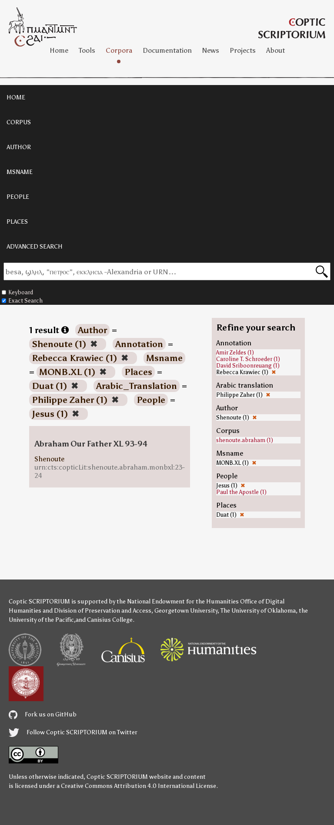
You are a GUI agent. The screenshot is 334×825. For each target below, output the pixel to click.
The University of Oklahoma (258, 610)
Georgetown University (185, 610)
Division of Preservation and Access (102, 610)
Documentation (167, 50)
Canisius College (110, 620)
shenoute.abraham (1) (244, 440)
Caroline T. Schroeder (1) (248, 359)
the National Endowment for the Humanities (178, 601)
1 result (49, 330)
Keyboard (17, 292)
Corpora (119, 50)
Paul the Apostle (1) (241, 492)
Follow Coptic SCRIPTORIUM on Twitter (73, 732)
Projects (243, 50)
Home (59, 50)
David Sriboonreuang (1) (248, 365)
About (275, 50)
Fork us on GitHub (43, 714)
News (210, 50)
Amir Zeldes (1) (235, 352)
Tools (87, 50)
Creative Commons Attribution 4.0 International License (138, 786)
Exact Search (22, 300)
